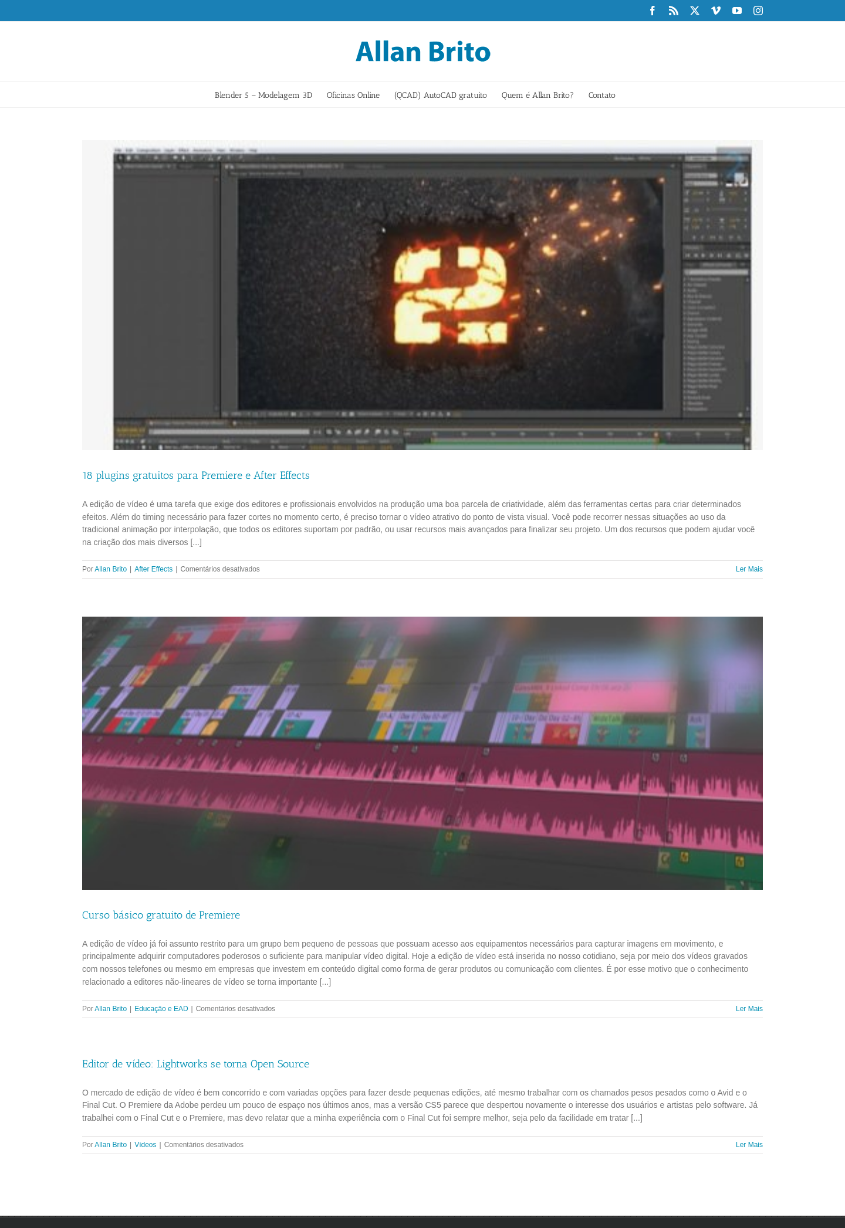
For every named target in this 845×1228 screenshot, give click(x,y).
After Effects (153, 569)
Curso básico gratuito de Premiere (161, 915)
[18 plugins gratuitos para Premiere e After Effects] (422, 295)
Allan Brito (110, 569)
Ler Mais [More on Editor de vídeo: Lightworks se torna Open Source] (749, 1145)
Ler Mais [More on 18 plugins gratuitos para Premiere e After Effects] (749, 569)
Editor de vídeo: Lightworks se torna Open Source (195, 1063)
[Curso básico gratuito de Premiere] (422, 753)
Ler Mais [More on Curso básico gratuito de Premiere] (749, 1009)
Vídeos (145, 1145)
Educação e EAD (161, 1009)
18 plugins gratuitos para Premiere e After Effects (196, 475)
